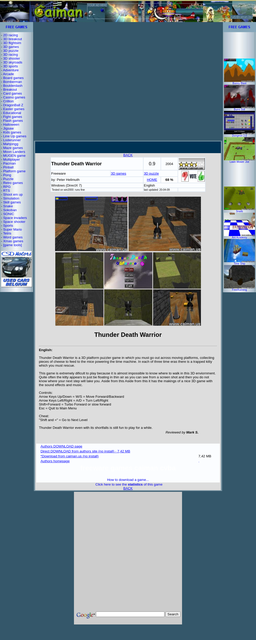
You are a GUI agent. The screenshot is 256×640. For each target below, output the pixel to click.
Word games (12, 237)
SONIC (8, 214)
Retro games (13, 183)
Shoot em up (13, 194)
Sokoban (10, 210)
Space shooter (14, 222)
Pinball (8, 167)
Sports (8, 225)
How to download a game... (128, 480)
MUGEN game (14, 156)
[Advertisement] (58, 81)
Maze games (13, 148)
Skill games (12, 202)
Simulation (11, 198)
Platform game (14, 171)
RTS (6, 191)
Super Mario (12, 229)
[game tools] (12, 245)
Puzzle (8, 179)
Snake (8, 206)
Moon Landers (14, 152)
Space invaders (15, 218)
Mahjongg (10, 144)
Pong (7, 175)
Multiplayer (11, 159)
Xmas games (13, 241)
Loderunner (12, 140)
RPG (7, 187)
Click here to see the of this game (128, 484)
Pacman (9, 163)
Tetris (7, 233)
